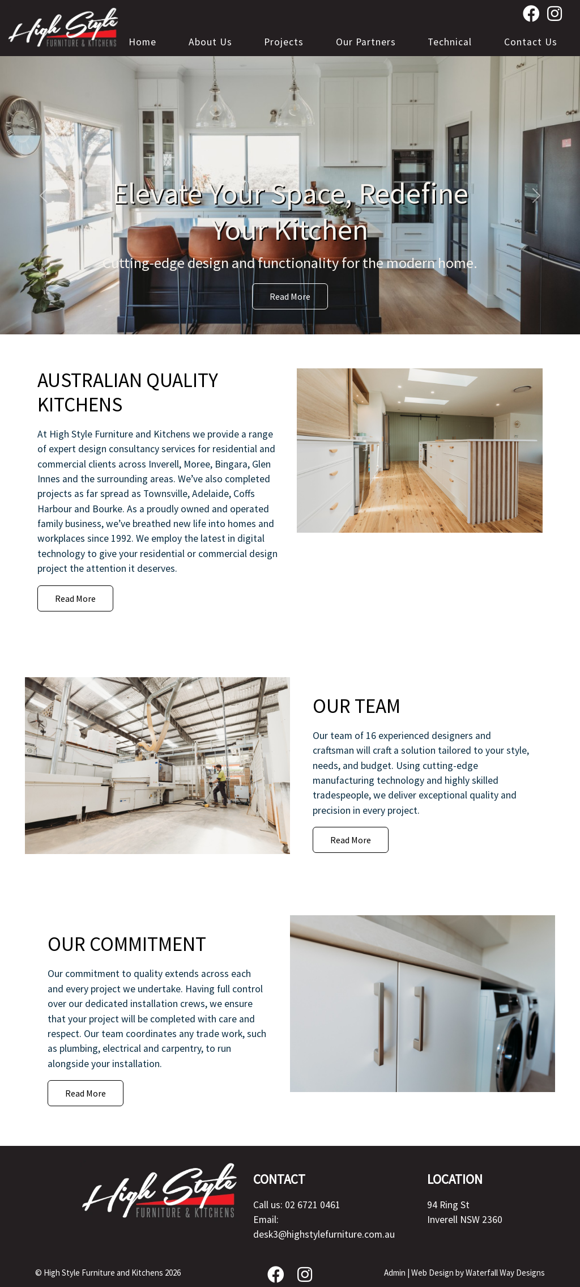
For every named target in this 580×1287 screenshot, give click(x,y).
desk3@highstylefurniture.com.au (324, 1234)
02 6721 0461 (312, 1205)
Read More (290, 296)
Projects (284, 42)
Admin (395, 1272)
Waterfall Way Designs (505, 1272)
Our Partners (366, 42)
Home (142, 42)
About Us (210, 42)
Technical (450, 42)
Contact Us (530, 42)
